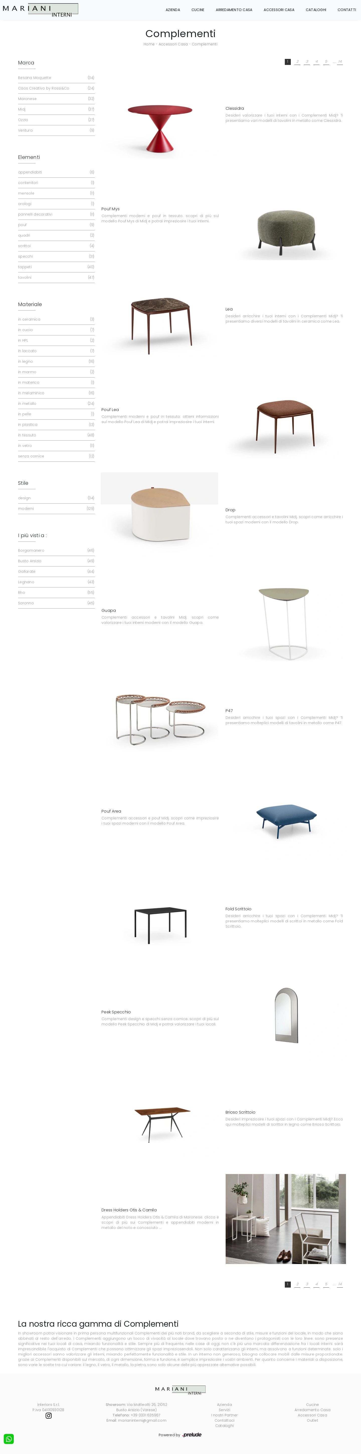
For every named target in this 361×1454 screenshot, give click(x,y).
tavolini (55, 277)
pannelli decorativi (55, 214)
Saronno (55, 603)
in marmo (55, 372)
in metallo (55, 403)
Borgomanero (55, 550)
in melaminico (55, 393)
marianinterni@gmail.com (142, 1420)
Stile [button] (23, 483)
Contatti (347, 9)
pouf (55, 225)
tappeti (55, 267)
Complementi (204, 44)
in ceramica (55, 319)
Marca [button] (26, 62)
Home (149, 44)
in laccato (55, 351)
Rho (55, 592)
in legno (55, 361)
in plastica (55, 424)
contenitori (55, 182)
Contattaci (225, 1420)
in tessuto (55, 435)
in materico (55, 382)
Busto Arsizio (55, 561)
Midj (55, 109)
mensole (55, 193)
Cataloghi (316, 9)
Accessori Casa (279, 9)
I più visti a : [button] (32, 535)
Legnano (55, 582)
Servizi (224, 1409)
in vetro (55, 445)
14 (340, 61)
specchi (55, 256)
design (55, 498)
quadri (55, 235)
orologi (55, 204)
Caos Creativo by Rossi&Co (55, 88)
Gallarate (55, 571)
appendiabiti (55, 172)
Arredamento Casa (234, 9)
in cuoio (55, 330)
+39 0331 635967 (145, 1415)
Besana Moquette (55, 77)
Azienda (173, 9)
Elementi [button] (29, 157)
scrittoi (55, 246)
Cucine (198, 9)
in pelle (55, 414)
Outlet (312, 1420)
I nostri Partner (224, 1415)
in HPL (55, 340)
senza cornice (55, 456)
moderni (55, 508)
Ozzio (55, 120)
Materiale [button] (30, 304)
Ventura (55, 130)
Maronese (55, 99)
